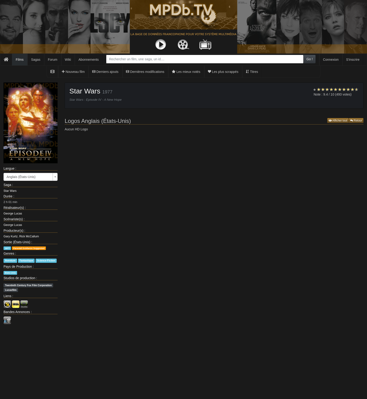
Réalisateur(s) (14, 208)
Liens (7, 296)
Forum (52, 59)
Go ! (309, 59)
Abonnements (88, 59)
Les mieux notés (186, 72)
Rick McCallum (29, 236)
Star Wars (10, 190)
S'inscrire (353, 59)
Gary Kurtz (11, 236)
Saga (7, 185)
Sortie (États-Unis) (17, 242)
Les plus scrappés (223, 72)
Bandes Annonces (17, 312)
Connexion (331, 59)
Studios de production (19, 278)
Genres (9, 253)
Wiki (68, 59)
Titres (252, 72)
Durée (8, 196)
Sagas (35, 59)
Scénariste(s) (13, 219)
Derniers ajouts (105, 72)
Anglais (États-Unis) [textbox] (21, 177)
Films (19, 59)
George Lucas (13, 213)
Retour (356, 120)
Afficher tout (338, 120)
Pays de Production (18, 266)
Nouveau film (73, 72)
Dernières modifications (145, 72)
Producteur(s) (13, 230)
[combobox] (205, 59)
